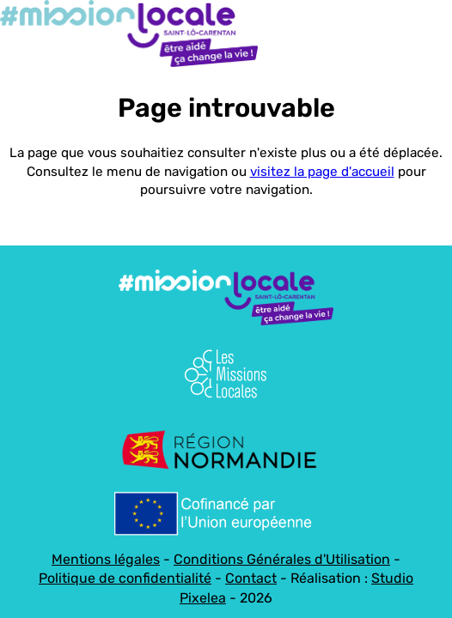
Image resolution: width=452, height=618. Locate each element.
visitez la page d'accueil (322, 171)
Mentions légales (106, 559)
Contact (251, 578)
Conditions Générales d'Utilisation (282, 559)
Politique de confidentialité (125, 578)
